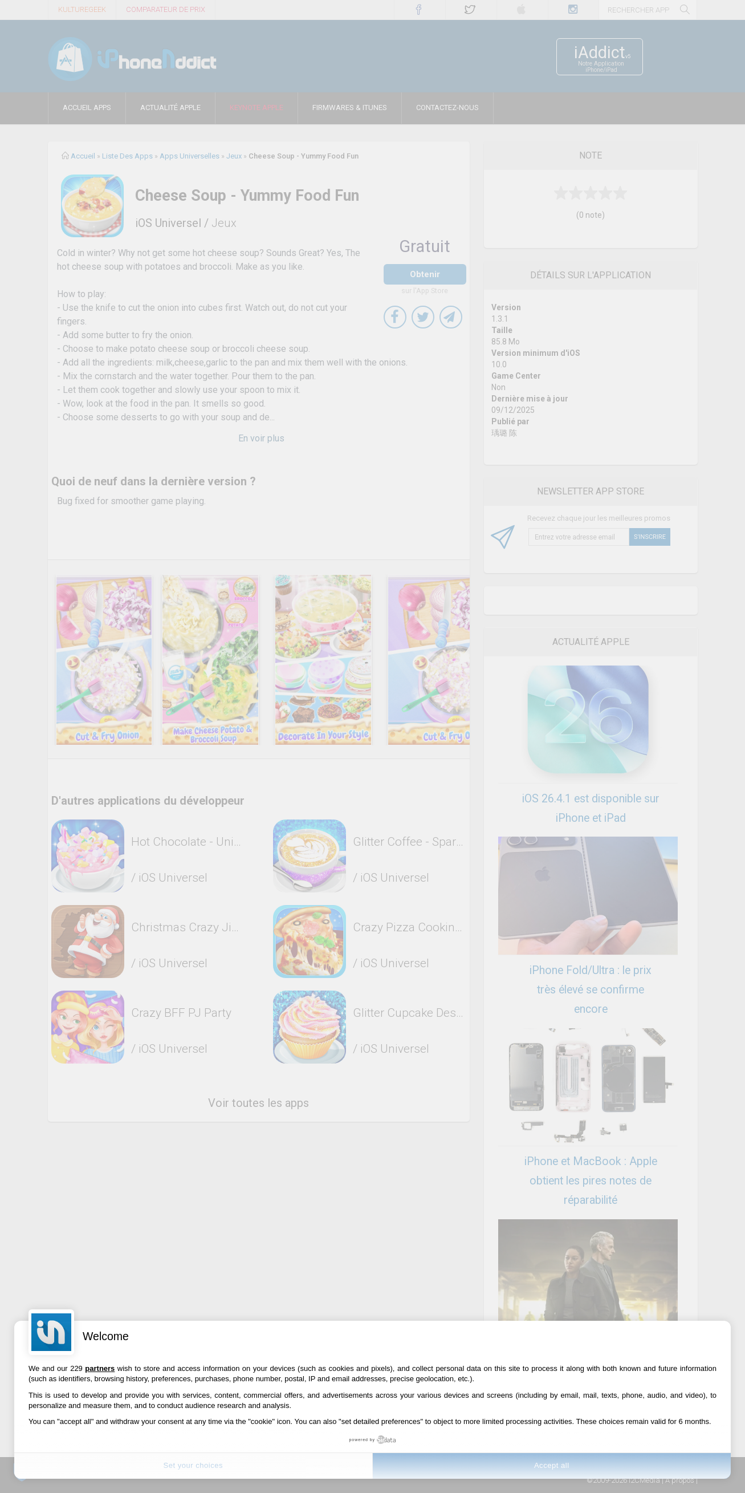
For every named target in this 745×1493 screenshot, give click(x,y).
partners (100, 1368)
